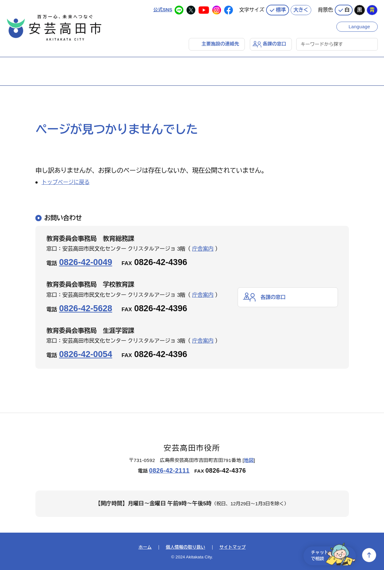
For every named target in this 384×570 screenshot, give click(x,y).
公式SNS (162, 9)
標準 (281, 9)
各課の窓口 (274, 43)
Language (360, 26)
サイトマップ (232, 547)
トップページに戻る (66, 182)
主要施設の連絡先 (220, 43)
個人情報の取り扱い (185, 547)
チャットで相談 (331, 555)
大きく (300, 9)
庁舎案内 (202, 249)
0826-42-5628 (85, 308)
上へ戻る (369, 555)
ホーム (145, 547)
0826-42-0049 (85, 262)
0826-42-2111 (169, 470)
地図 (249, 460)
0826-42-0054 (85, 354)
